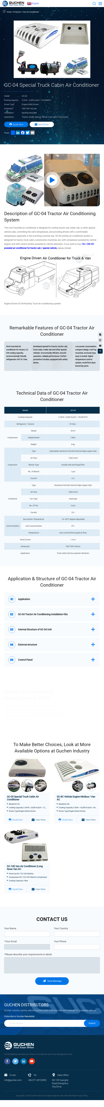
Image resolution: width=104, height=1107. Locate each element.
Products (17, 12)
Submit (92, 1030)
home (9, 12)
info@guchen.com (13, 1087)
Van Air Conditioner (31, 12)
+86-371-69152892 (37, 1087)
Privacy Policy (82, 1102)
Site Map (72, 1102)
